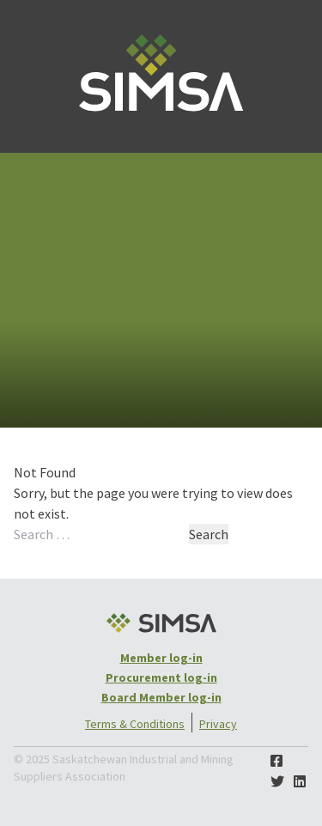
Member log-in (161, 657)
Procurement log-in (161, 677)
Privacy (218, 724)
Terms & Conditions (135, 724)
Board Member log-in (161, 697)
